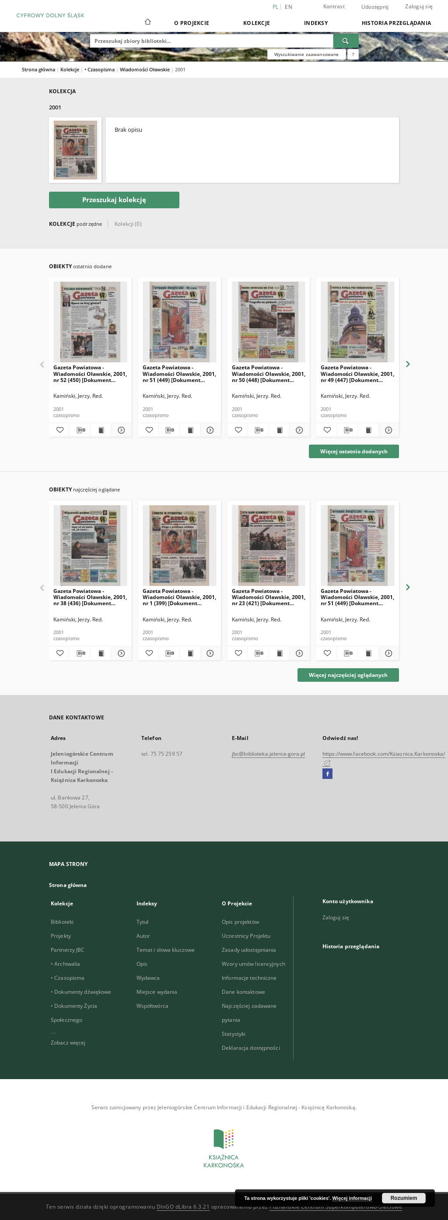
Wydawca (148, 978)
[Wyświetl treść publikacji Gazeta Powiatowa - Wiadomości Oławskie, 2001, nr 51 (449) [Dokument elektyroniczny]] (190, 430)
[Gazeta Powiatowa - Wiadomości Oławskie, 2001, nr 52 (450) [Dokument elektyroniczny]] (90, 322)
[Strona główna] (147, 22)
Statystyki (233, 1034)
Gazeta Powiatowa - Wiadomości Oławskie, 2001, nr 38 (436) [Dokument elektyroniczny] (90, 597)
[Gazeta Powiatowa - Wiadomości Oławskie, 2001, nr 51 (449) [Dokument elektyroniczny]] (179, 322)
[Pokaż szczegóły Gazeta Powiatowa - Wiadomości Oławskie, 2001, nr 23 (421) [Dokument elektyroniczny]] (298, 653)
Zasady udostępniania (249, 950)
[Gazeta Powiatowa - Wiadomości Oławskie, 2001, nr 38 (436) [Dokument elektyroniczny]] (90, 545)
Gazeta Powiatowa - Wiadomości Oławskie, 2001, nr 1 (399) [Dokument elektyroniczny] (179, 597)
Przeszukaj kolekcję (114, 199)
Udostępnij (375, 7)
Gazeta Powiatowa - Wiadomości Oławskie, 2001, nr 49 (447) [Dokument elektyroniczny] (357, 373)
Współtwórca (152, 1006)
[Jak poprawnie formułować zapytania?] (353, 54)
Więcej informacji (352, 1198)
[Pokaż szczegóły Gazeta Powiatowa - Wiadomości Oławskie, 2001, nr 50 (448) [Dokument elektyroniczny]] (298, 430)
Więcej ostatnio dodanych (354, 451)
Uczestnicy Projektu (246, 936)
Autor (143, 936)
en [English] (288, 7)
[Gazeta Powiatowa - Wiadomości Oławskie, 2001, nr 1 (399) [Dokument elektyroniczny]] (179, 545)
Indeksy (316, 23)
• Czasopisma (100, 69)
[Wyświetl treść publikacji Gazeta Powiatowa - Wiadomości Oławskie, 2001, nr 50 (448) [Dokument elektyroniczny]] (279, 430)
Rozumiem (404, 1198)
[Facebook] (327, 774)
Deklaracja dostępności (251, 1048)
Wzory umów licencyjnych (253, 964)
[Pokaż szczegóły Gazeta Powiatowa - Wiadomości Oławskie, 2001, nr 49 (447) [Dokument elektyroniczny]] (388, 430)
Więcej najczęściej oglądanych (348, 675)
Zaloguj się (419, 6)
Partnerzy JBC (68, 950)
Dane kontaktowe (243, 992)
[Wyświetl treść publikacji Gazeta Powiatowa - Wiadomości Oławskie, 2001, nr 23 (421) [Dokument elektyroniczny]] (279, 653)
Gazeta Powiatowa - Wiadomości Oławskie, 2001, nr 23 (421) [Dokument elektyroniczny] (268, 597)
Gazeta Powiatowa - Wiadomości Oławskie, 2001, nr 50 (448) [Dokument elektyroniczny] (268, 373)
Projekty (61, 936)
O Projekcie (191, 23)
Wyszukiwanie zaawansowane (306, 54)
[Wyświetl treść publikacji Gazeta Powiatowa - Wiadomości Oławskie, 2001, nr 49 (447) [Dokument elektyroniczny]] (368, 430)
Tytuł (142, 922)
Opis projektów (240, 922)
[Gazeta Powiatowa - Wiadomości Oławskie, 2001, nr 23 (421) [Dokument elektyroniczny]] (268, 545)
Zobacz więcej (68, 1042)
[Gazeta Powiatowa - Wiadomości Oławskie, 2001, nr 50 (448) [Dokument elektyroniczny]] (268, 322)
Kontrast (334, 6)
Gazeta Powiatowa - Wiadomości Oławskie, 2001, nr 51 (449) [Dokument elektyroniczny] (179, 373)
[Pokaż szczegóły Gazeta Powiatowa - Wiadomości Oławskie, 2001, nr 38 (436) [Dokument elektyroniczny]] (120, 653)
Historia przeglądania (396, 23)
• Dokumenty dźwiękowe (81, 992)
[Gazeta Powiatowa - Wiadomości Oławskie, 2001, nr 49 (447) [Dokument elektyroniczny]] (357, 322)
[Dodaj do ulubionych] (59, 430)
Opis (141, 964)
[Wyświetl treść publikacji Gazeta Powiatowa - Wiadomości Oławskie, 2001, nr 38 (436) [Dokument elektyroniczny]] (101, 653)
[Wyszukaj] (346, 41)
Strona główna (38, 69)
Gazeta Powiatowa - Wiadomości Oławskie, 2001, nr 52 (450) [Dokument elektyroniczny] (90, 373)
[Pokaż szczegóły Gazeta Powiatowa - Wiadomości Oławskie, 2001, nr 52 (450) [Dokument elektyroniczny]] (120, 430)
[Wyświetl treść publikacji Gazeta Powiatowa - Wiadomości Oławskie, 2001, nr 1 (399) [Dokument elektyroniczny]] (190, 653)
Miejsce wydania (157, 992)
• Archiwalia (65, 964)
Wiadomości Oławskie (145, 69)
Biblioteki (62, 922)
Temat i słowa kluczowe (165, 950)
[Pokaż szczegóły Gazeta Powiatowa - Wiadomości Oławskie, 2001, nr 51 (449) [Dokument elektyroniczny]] (209, 430)
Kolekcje (256, 23)
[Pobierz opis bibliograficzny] (80, 430)
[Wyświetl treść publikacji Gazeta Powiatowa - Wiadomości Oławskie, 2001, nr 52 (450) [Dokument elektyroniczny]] (101, 430)
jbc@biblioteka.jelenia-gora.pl (268, 753)
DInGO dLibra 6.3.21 (183, 1206)
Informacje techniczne (249, 978)
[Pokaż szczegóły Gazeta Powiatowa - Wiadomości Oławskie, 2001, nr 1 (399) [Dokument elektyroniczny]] (209, 653)
